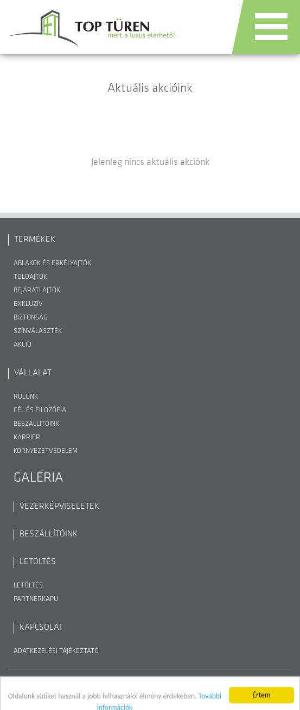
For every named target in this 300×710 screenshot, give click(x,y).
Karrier (27, 437)
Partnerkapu (36, 599)
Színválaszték (38, 331)
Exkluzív (28, 304)
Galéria (38, 478)
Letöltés (28, 585)
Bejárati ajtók (37, 290)
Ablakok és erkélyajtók (52, 263)
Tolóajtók (30, 276)
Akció (22, 344)
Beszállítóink (36, 423)
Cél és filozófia (40, 410)
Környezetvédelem (46, 451)
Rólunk (26, 396)
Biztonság (30, 317)
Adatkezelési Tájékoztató (56, 651)
